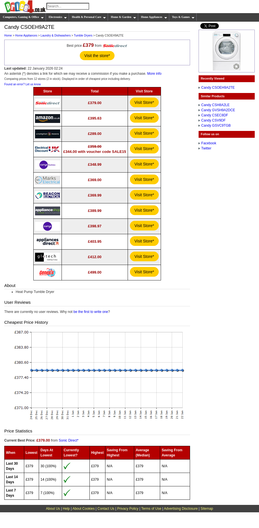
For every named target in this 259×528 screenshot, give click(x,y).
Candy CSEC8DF (214, 115)
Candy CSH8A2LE (215, 105)
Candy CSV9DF (213, 120)
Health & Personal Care (89, 17)
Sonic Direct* (68, 440)
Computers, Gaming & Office (23, 17)
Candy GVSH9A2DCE (218, 110)
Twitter (206, 148)
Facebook (208, 143)
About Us (53, 509)
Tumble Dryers (83, 35)
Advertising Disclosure (181, 509)
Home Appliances (154, 17)
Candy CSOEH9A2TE (217, 88)
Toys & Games (183, 17)
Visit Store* (144, 102)
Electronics (58, 17)
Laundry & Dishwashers (55, 35)
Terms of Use (151, 509)
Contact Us (105, 509)
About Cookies (83, 509)
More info (154, 74)
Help (66, 509)
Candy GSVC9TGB (216, 126)
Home (8, 35)
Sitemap (207, 509)
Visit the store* (97, 55)
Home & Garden (123, 17)
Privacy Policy (127, 509)
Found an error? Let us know (22, 84)
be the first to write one (91, 312)
